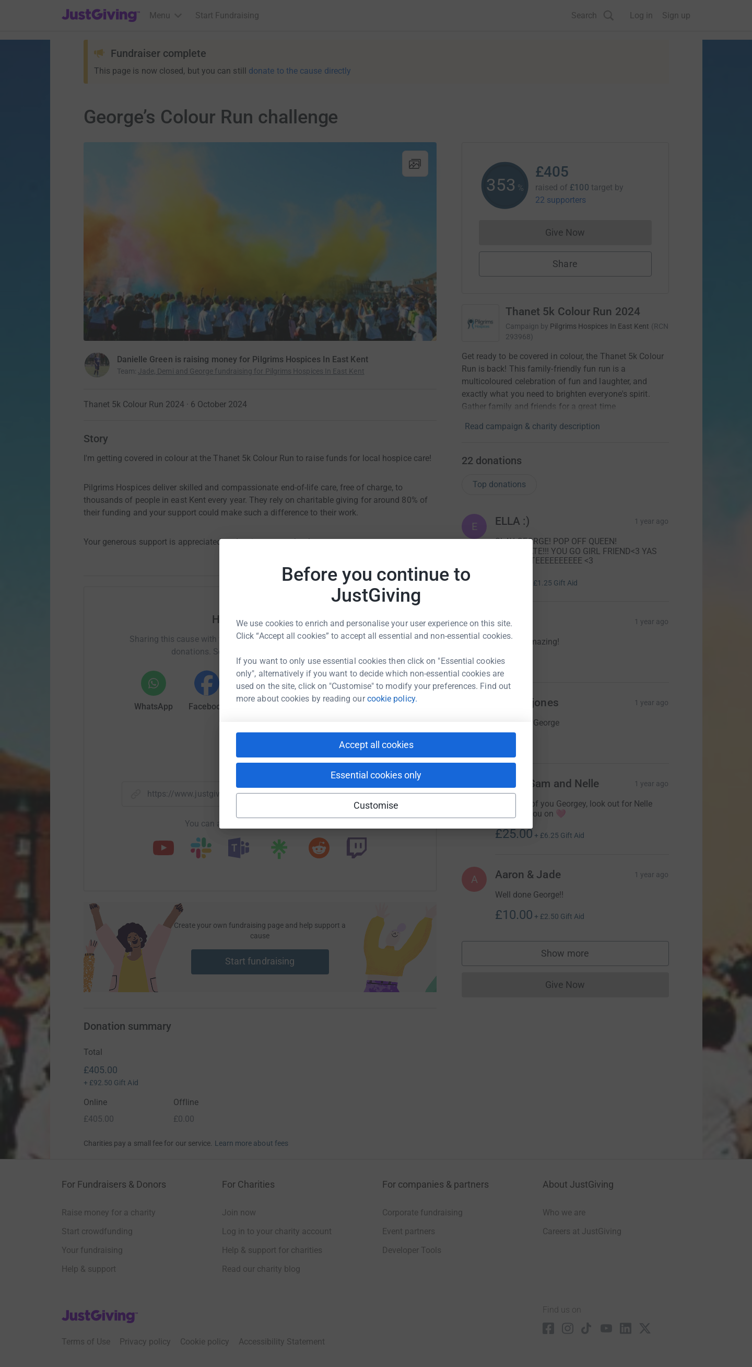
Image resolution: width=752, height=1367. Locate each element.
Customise (376, 805)
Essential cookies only (376, 774)
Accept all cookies (376, 744)
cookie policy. (392, 699)
